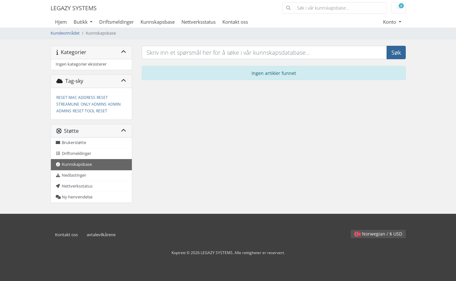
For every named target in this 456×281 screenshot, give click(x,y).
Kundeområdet (65, 33)
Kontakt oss (235, 22)
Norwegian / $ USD (378, 234)
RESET (101, 111)
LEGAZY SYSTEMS (74, 8)
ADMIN (114, 104)
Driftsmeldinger (116, 22)
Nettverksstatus (198, 22)
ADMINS (63, 111)
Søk (396, 52)
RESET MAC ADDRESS (75, 97)
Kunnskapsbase (157, 22)
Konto (390, 22)
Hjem (61, 22)
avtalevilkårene (101, 234)
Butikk (81, 22)
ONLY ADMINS (94, 104)
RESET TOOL (84, 111)
